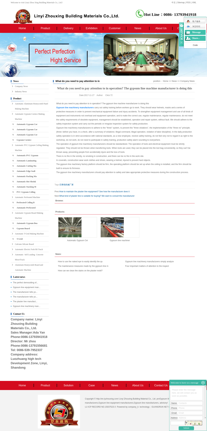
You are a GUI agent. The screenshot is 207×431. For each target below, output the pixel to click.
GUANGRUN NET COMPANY (164, 407)
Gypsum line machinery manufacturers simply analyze (149, 261)
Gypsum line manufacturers (146, 403)
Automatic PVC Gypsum (27, 155)
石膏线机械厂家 (66, 184)
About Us (161, 28)
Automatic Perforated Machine (27, 197)
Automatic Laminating (26, 161)
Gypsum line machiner (120, 240)
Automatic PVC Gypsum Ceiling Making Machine (32, 147)
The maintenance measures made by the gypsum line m (83, 266)
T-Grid (20, 239)
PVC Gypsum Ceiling (26, 192)
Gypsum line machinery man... (26, 306)
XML (194, 2)
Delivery (68, 28)
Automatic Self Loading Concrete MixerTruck (29, 257)
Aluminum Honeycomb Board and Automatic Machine (29, 267)
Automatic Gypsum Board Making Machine (29, 215)
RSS (188, 2)
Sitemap (181, 2)
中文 (174, 2)
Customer (114, 28)
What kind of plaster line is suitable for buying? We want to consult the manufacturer (97, 196)
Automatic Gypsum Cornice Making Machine (30, 116)
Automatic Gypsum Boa (27, 223)
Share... (196, 38)
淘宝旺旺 (193, 26)
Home (22, 28)
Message (196, 32)
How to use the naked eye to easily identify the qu (80, 261)
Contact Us (161, 385)
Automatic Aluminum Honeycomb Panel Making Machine (31, 106)
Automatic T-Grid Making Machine (29, 234)
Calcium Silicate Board (24, 244)
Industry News (21, 91)
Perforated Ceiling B (26, 202)
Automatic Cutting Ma (26, 166)
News (137, 28)
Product (45, 28)
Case (91, 385)
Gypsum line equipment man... (26, 287)
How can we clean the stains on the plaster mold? (80, 270)
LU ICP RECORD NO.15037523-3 (100, 407)
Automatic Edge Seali (26, 171)
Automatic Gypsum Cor (27, 124)
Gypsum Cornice (24, 140)
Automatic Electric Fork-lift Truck (29, 249)
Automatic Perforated (26, 208)
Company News (21, 86)
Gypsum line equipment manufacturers (116, 403)
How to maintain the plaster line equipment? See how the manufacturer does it (94, 191)
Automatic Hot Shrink (26, 181)
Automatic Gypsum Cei (77, 240)
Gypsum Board (23, 228)
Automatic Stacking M (26, 187)
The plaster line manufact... (25, 301)
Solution (68, 385)
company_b (133, 407)
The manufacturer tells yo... (25, 292)
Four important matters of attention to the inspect (147, 266)
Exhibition (91, 28)
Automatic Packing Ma (27, 176)
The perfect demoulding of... (25, 282)
